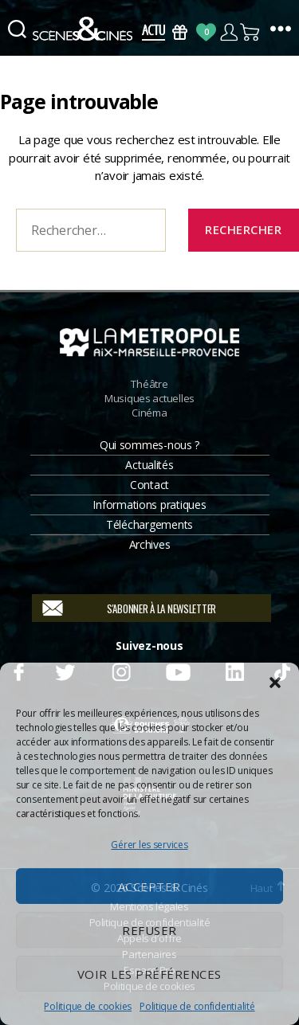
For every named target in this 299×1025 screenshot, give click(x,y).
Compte (228, 32)
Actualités (149, 464)
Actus (153, 32)
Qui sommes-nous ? (149, 444)
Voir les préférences (149, 974)
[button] (275, 683)
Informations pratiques (149, 504)
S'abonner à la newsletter (161, 608)
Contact (149, 484)
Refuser (149, 930)
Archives (150, 544)
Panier (251, 32)
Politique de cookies (88, 1006)
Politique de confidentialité (197, 1006)
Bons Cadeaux (180, 32)
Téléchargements (149, 524)
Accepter (149, 886)
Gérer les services (149, 844)
